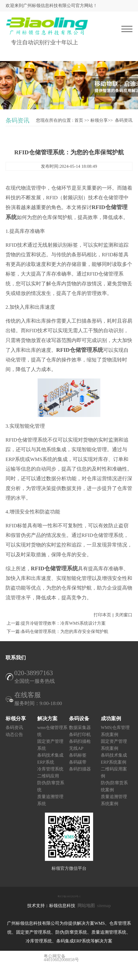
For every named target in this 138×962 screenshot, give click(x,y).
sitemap (104, 905)
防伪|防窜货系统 (50, 786)
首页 (78, 120)
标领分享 (99, 120)
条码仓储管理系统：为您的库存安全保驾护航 (64, 631)
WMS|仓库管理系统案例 (115, 731)
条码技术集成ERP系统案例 (114, 758)
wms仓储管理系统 (52, 731)
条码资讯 (123, 120)
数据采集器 (80, 727)
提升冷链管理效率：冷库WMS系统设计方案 (63, 623)
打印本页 (102, 614)
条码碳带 (77, 761)
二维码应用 (48, 775)
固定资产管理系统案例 (114, 745)
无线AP (76, 748)
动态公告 (14, 734)
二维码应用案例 (114, 772)
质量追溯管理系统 (50, 800)
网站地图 (86, 905)
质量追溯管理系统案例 (114, 800)
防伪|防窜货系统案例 (114, 786)
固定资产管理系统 (50, 745)
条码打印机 (80, 734)
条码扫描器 (80, 768)
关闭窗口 (123, 614)
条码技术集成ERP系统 (50, 758)
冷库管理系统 (50, 768)
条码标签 (77, 755)
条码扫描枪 (80, 741)
